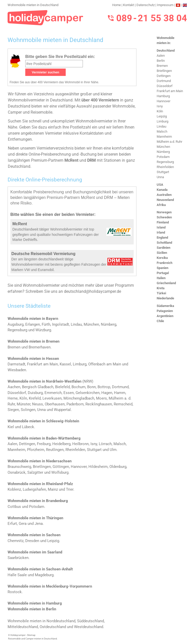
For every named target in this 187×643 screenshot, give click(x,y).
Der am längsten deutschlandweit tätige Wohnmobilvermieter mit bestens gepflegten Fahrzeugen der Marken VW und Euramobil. (58, 264)
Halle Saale (17, 575)
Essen (68, 392)
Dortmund (164, 81)
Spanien (162, 268)
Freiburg (44, 444)
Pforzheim (35, 449)
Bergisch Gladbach (37, 387)
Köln (160, 111)
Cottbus (14, 506)
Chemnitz (16, 540)
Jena (39, 523)
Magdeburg (44, 575)
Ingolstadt (60, 324)
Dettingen (164, 76)
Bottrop (104, 387)
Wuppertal (62, 409)
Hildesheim (98, 466)
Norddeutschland (60, 621)
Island (161, 227)
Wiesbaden (17, 370)
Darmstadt (16, 364)
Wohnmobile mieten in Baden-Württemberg (44, 438)
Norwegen (164, 212)
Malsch (162, 131)
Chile (160, 321)
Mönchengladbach (78, 398)
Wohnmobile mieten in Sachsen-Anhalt (40, 569)
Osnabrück (17, 472)
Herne (13, 398)
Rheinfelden (165, 167)
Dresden (32, 540)
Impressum (165, 5)
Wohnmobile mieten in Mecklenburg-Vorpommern (50, 586)
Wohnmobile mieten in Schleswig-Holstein (43, 421)
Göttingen (61, 466)
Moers (101, 398)
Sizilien (162, 253)
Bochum (78, 387)
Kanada (162, 190)
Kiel (11, 427)
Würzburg (43, 330)
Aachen (14, 387)
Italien (161, 278)
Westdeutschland (88, 627)
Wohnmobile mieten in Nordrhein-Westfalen (44, 381)
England (162, 237)
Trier (69, 489)
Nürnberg (163, 152)
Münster (23, 404)
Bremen (162, 66)
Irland (161, 232)
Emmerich (53, 392)
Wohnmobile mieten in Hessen (33, 358)
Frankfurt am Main (170, 91)
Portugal (163, 273)
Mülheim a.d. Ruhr (169, 141)
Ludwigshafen (34, 489)
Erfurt (12, 523)
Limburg (162, 121)
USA (160, 184)
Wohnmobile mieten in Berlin (32, 609)
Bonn (91, 387)
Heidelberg (61, 444)
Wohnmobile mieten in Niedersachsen (40, 461)
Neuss (37, 404)
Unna (160, 177)
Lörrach (105, 444)
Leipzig (162, 116)
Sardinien (163, 248)
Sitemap (31, 635)
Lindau (161, 126)
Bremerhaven (40, 347)
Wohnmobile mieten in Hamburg (35, 603)
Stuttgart (163, 172)
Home (116, 5)
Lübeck (28, 427)
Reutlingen (55, 449)
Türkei (161, 293)
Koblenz (14, 489)
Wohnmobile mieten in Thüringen (35, 518)
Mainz (53, 489)
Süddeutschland (90, 621)
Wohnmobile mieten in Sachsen (34, 535)
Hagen (106, 392)
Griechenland (166, 283)
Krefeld (35, 398)
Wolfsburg (59, 472)
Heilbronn (80, 444)
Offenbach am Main (104, 364)
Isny (160, 106)
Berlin (161, 61)
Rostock (15, 592)
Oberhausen (55, 404)
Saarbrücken (18, 557)
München (163, 147)
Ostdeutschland (53, 627)
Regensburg (165, 162)
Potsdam (163, 157)
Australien (164, 195)
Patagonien (165, 311)
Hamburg (163, 96)
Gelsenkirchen (88, 392)
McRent (19, 224)
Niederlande (165, 298)
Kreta (161, 288)
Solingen (28, 409)
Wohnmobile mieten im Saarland (35, 552)
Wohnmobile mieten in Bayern (33, 318)
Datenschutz (145, 5)
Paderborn (75, 404)
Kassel (65, 364)
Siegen (13, 409)
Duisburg (35, 392)
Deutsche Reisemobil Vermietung (43, 254)
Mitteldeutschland (23, 627)
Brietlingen (164, 71)
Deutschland (166, 50)
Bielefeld (62, 387)
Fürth (46, 324)
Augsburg (16, 324)
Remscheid (123, 404)
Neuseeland (165, 200)
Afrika (161, 205)
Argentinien (165, 316)
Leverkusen (52, 398)
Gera (23, 523)
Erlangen (32, 324)
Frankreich (164, 263)
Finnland (163, 222)
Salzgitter (35, 472)
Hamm (119, 392)
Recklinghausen (98, 404)
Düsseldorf (165, 86)
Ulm (113, 449)
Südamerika (165, 306)
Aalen (161, 55)
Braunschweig (19, 466)
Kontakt (128, 5)
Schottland (164, 242)
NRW (88, 381)
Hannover (163, 101)
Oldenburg (117, 466)
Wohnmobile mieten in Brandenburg (38, 501)
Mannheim (164, 136)
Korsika (162, 258)
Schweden (164, 217)
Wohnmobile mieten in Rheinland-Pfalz (40, 484)
